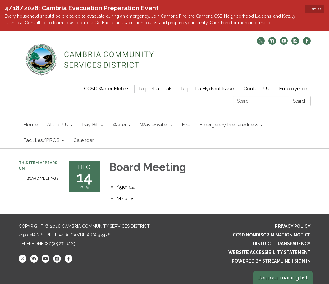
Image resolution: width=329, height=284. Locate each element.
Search (300, 100)
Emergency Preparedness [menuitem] (228, 125)
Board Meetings (42, 178)
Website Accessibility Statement (269, 252)
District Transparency (282, 243)
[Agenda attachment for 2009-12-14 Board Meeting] (126, 187)
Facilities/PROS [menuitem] (41, 140)
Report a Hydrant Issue (207, 89)
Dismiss (314, 9)
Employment (294, 89)
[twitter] (261, 43)
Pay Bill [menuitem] (90, 125)
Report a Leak (155, 89)
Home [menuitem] (30, 125)
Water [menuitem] (119, 125)
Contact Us (256, 89)
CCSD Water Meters (107, 89)
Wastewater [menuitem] (154, 125)
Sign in (302, 261)
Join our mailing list (283, 277)
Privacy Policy (293, 226)
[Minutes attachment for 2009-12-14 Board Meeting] (126, 199)
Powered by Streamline (261, 261)
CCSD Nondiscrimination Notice (272, 234)
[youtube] (284, 43)
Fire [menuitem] (186, 125)
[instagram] (295, 43)
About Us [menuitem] (57, 125)
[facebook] (307, 43)
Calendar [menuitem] (83, 140)
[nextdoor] (272, 43)
